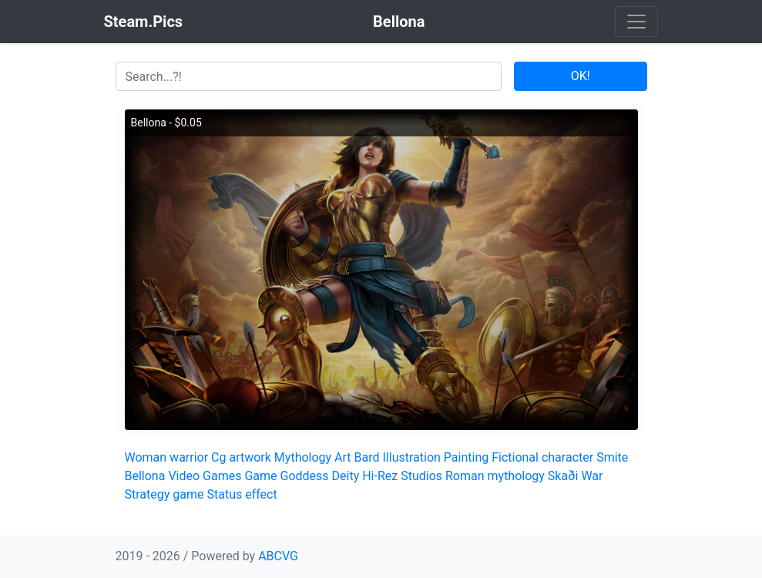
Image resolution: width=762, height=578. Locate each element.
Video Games (204, 476)
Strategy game (164, 494)
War (592, 476)
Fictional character (542, 457)
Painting (466, 457)
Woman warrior (167, 457)
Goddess (304, 476)
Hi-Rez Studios (402, 476)
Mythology (302, 457)
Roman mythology (495, 476)
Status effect (241, 494)
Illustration (412, 457)
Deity (346, 476)
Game (260, 476)
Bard (367, 457)
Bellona (145, 476)
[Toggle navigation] (636, 21)
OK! (580, 76)
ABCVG (278, 556)
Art (342, 457)
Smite (612, 457)
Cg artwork (241, 457)
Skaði (563, 476)
